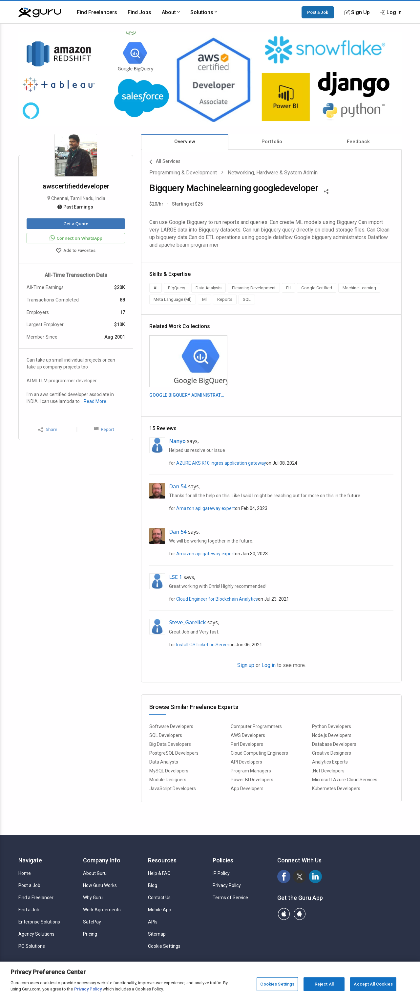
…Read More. (94, 401)
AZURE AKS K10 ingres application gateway (221, 463)
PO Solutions (31, 946)
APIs (153, 921)
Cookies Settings (277, 984)
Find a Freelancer (35, 897)
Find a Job (28, 909)
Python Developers (331, 726)
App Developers (247, 788)
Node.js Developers (331, 735)
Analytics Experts (330, 762)
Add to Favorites (75, 251)
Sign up (245, 665)
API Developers (246, 762)
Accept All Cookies (373, 984)
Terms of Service (230, 897)
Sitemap (157, 934)
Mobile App (159, 909)
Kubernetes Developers (336, 788)
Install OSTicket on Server (202, 644)
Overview (184, 141)
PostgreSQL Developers (174, 753)
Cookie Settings (164, 946)
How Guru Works (100, 885)
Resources (162, 860)
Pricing (90, 934)
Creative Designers (331, 753)
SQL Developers (165, 735)
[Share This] (326, 191)
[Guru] (39, 12)
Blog (152, 885)
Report (104, 429)
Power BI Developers (252, 779)
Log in (269, 665)
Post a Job (317, 12)
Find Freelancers (97, 12)
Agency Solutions (36, 934)
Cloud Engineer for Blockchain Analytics (217, 599)
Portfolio (272, 141)
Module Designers (167, 779)
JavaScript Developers (172, 788)
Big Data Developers (170, 744)
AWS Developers (248, 735)
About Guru (95, 873)
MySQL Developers (168, 770)
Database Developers (334, 744)
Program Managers (251, 770)
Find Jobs (139, 12)
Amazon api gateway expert (205, 508)
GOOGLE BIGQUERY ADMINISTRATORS (188, 395)
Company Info (101, 860)
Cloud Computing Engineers (259, 753)
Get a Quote (75, 224)
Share (47, 429)
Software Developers (171, 726)
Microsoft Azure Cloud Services (344, 779)
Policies (223, 860)
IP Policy (221, 873)
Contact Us (159, 897)
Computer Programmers (256, 726)
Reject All (324, 984)
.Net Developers (328, 770)
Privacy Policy (227, 885)
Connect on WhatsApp (76, 238)
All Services (164, 162)
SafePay (92, 921)
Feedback (358, 141)
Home (24, 873)
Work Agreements (102, 909)
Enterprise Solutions (39, 921)
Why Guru (93, 897)
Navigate (30, 860)
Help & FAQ (159, 873)
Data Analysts (163, 762)
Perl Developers (247, 744)
